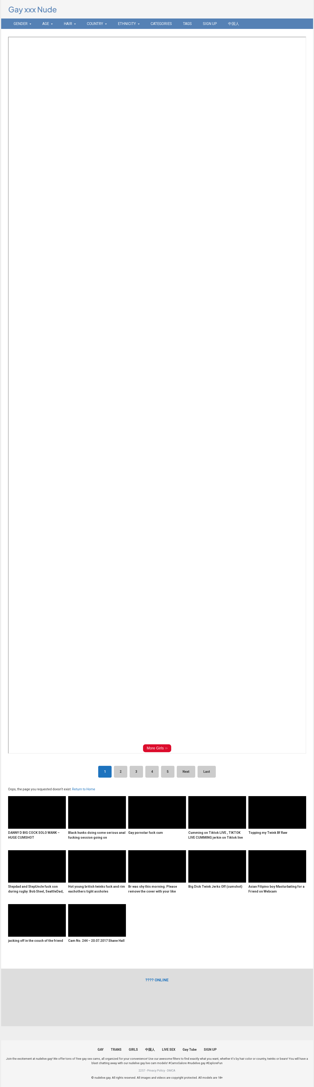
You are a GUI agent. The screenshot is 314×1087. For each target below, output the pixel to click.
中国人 (233, 24)
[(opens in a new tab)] (157, 980)
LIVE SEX (168, 1049)
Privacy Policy (156, 1070)
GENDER (20, 24)
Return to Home (83, 789)
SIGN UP (210, 24)
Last (206, 771)
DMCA (171, 1070)
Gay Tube (190, 1049)
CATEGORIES (161, 24)
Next (186, 771)
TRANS (116, 1049)
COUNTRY (95, 24)
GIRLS (133, 1049)
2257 (142, 1070)
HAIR (68, 24)
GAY (101, 1049)
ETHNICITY (127, 24)
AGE (45, 24)
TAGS (187, 24)
